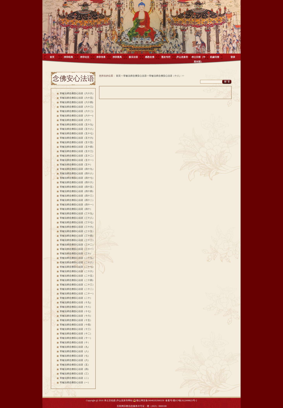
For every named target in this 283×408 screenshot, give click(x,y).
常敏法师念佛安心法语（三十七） (77, 222)
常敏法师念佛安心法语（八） (75, 351)
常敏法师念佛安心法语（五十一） (77, 160)
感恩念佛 (149, 57)
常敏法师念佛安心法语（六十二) (76, 111)
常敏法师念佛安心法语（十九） (76, 302)
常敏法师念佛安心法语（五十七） (77, 133)
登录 (233, 57)
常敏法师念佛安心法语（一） (75, 382)
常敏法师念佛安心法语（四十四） (77, 191)
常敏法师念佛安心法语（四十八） (77, 173)
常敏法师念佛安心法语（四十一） (77, 204)
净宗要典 (117, 57)
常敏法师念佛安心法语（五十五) (76, 142)
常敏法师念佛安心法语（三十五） (77, 231)
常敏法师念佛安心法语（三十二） (77, 244)
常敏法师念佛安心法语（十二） (76, 333)
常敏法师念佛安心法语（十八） (76, 307)
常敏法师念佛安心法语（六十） (76, 120)
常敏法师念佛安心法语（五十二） (77, 155)
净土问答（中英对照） (198, 58)
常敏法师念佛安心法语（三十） (76, 253)
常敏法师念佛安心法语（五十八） (77, 129)
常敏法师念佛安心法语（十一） (76, 338)
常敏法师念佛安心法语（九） (75, 347)
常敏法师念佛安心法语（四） (75, 369)
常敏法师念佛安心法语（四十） (76, 209)
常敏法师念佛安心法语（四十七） (77, 178)
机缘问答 (214, 57)
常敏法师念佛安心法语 (135, 75)
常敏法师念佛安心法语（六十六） (77, 93)
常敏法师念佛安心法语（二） (75, 378)
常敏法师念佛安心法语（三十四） (77, 235)
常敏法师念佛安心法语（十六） (76, 315)
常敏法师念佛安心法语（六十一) (76, 115)
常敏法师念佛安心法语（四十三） (77, 195)
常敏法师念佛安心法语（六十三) (76, 106)
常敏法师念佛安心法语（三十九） (77, 213)
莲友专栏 (166, 57)
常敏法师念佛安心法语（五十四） (77, 146)
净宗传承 (100, 57)
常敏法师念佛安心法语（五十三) (76, 151)
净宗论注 (84, 57)
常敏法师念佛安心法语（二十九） (77, 258)
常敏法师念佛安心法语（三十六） (77, 226)
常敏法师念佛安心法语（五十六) (76, 138)
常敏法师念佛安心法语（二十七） (77, 266)
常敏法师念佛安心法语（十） (75, 342)
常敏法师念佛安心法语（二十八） (77, 262)
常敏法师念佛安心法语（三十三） (77, 240)
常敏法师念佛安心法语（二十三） (77, 284)
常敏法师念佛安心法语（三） (75, 373)
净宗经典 (68, 57)
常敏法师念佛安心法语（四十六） (77, 182)
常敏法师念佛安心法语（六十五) (76, 97)
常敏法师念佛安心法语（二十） (76, 298)
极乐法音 (133, 57)
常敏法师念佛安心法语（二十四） (77, 280)
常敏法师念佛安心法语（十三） (76, 329)
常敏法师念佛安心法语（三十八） (77, 218)
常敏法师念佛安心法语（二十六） (77, 271)
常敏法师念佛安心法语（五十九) (76, 124)
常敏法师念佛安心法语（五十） (76, 164)
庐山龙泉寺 (182, 57)
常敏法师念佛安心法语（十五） (76, 320)
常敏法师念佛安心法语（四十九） (77, 169)
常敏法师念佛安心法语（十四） (76, 324)
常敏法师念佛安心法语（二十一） (77, 293)
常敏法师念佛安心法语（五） (75, 364)
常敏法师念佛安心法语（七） (75, 355)
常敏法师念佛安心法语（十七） (76, 311)
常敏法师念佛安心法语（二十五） (77, 275)
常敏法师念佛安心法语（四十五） (77, 186)
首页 (52, 57)
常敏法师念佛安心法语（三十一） (77, 249)
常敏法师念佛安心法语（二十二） (77, 289)
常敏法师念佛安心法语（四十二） (77, 200)
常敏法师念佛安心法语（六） (75, 360)
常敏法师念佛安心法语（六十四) (76, 102)
